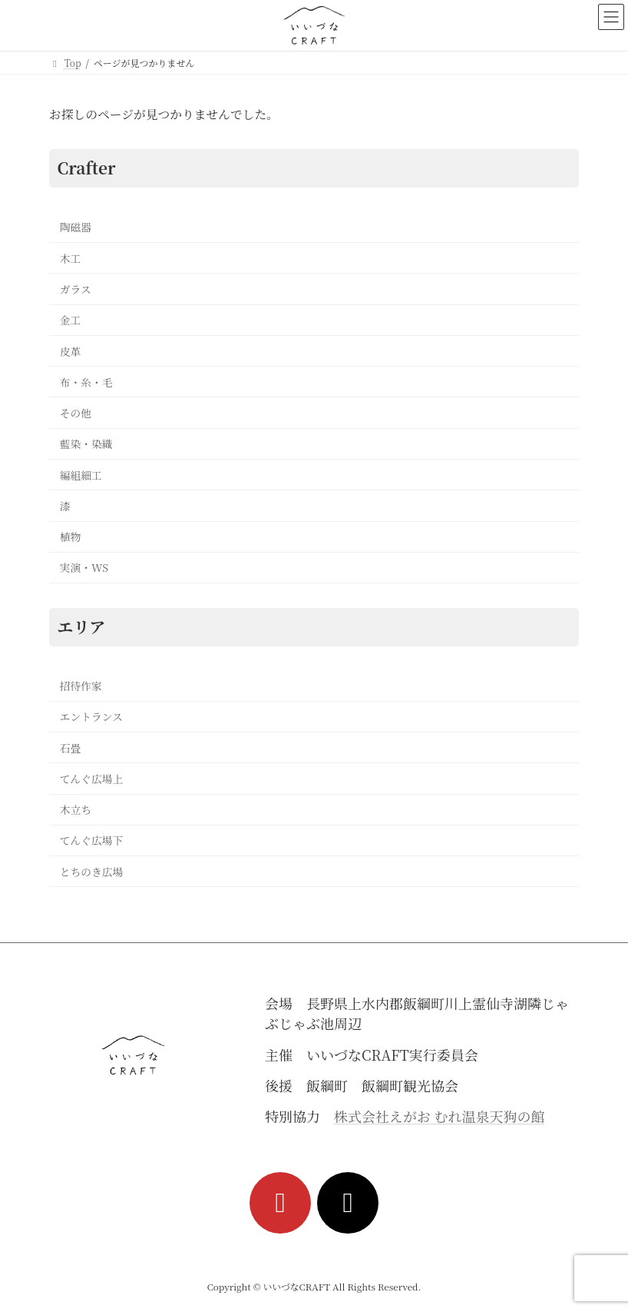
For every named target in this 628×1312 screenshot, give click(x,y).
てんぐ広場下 (92, 841)
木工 (70, 258)
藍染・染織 (86, 444)
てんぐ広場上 (92, 778)
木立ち (75, 810)
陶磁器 (75, 227)
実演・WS (84, 568)
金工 (70, 320)
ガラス (75, 289)
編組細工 (81, 475)
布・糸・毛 (86, 382)
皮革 (70, 351)
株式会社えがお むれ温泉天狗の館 (439, 1116)
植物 (70, 537)
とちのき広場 (92, 871)
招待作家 (81, 685)
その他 (75, 412)
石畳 (70, 748)
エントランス (91, 717)
